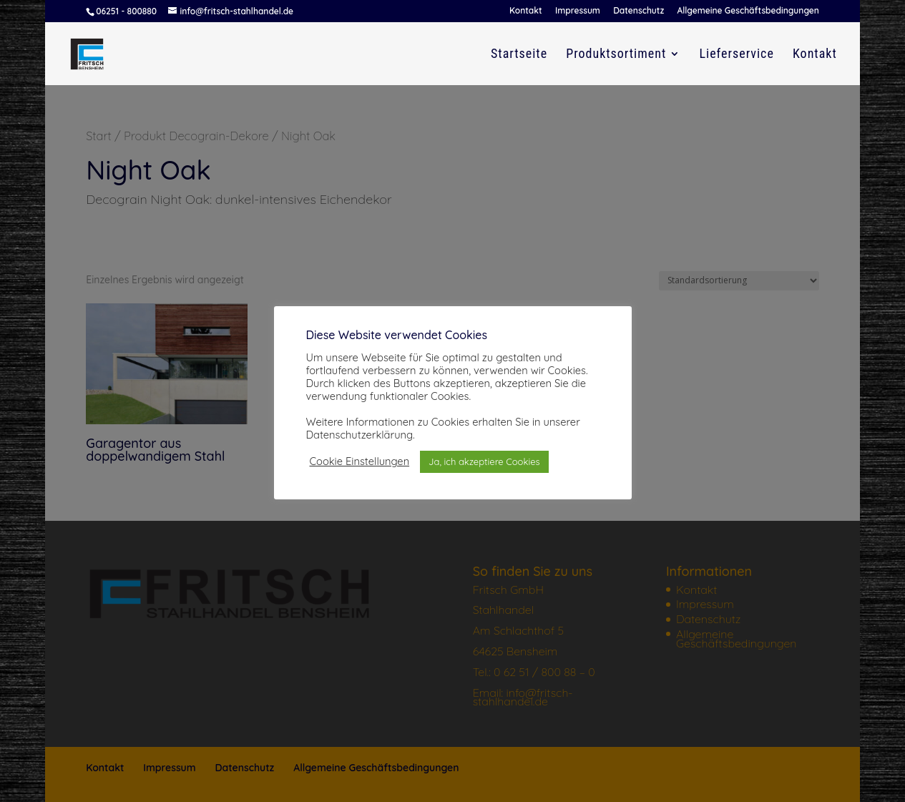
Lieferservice (736, 55)
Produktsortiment (616, 55)
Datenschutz (638, 11)
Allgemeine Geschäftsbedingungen (748, 11)
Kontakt (525, 11)
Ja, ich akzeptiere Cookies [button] (484, 461)
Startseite (519, 55)
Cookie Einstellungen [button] (360, 461)
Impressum (577, 11)
